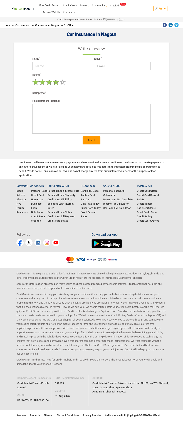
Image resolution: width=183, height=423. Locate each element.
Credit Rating (144, 216)
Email (98, 58)
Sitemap (48, 415)
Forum (20, 208)
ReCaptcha (39, 92)
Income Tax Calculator (116, 203)
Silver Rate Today (91, 208)
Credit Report (144, 203)
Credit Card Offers (147, 190)
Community (99, 5)
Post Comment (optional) (46, 100)
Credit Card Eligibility (60, 199)
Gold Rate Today (90, 203)
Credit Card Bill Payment (61, 216)
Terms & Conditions (68, 415)
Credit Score (38, 216)
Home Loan (37, 199)
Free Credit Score (49, 5)
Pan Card (86, 199)
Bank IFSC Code (90, 190)
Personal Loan (39, 190)
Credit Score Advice (148, 220)
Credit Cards (70, 5)
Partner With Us (51, 12)
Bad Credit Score (146, 208)
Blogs (19, 190)
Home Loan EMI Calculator (118, 199)
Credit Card (37, 195)
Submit (91, 140)
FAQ (18, 203)
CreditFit (118, 5)
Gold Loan (37, 212)
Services (21, 415)
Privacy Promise (92, 415)
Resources (22, 212)
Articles (20, 195)
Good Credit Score (147, 212)
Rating (36, 74)
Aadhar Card (88, 195)
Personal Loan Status (60, 212)
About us (21, 199)
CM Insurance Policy (116, 415)
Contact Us (69, 12)
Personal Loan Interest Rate (63, 190)
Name (36, 58)
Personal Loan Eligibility (61, 195)
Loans (84, 5)
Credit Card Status (58, 220)
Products (35, 415)
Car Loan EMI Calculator (117, 208)
